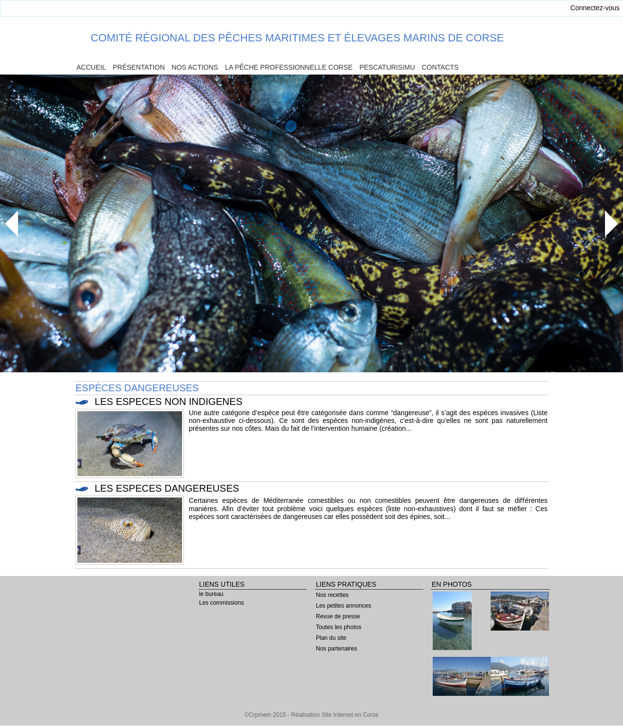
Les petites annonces (343, 605)
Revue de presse (338, 616)
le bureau (211, 594)
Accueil (91, 67)
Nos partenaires (336, 648)
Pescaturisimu (387, 67)
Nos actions (195, 67)
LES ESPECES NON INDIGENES (168, 401)
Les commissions (221, 602)
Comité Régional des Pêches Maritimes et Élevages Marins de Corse (297, 38)
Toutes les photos (338, 627)
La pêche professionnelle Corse (288, 67)
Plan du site (331, 637)
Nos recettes (332, 595)
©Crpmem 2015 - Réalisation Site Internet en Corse (312, 714)
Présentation (139, 67)
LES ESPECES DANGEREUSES (167, 488)
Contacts (440, 67)
